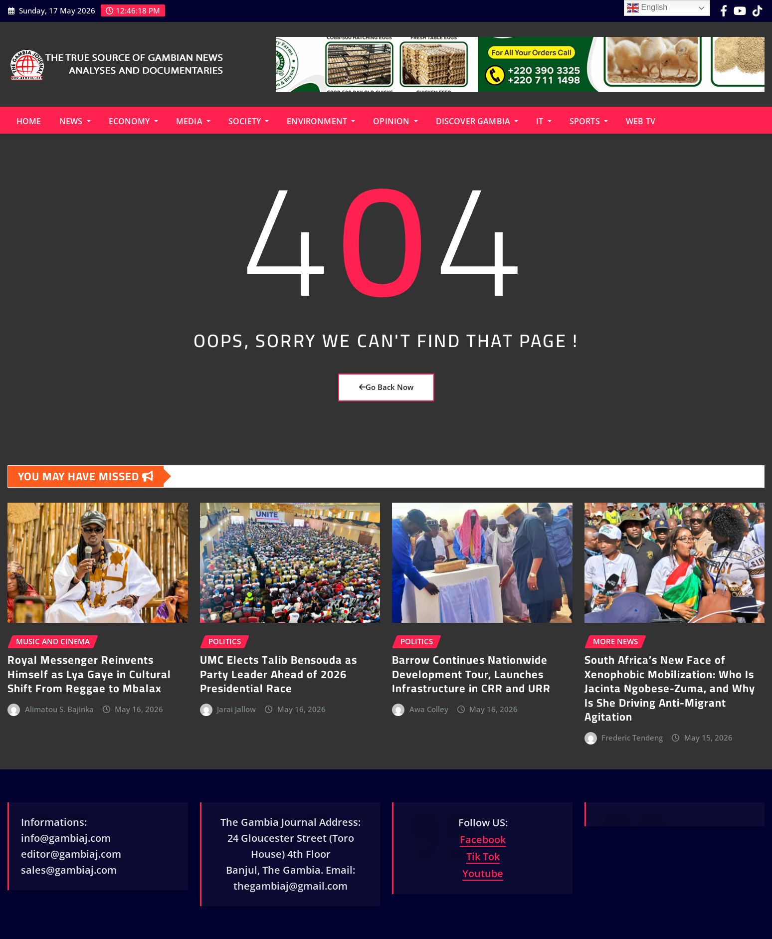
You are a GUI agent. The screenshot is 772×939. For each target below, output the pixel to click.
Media (193, 121)
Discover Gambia (477, 121)
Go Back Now (386, 387)
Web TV (640, 121)
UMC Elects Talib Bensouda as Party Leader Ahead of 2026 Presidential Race (278, 674)
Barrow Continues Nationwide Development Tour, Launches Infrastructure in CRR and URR (471, 674)
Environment (321, 121)
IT (544, 121)
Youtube (482, 873)
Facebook (483, 839)
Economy (133, 121)
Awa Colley (428, 709)
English (647, 8)
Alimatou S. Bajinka (59, 709)
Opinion (395, 121)
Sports (589, 121)
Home (28, 121)
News (75, 121)
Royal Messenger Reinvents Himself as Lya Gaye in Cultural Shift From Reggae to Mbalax (89, 674)
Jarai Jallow (236, 709)
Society (248, 121)
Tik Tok (483, 856)
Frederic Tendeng (632, 738)
